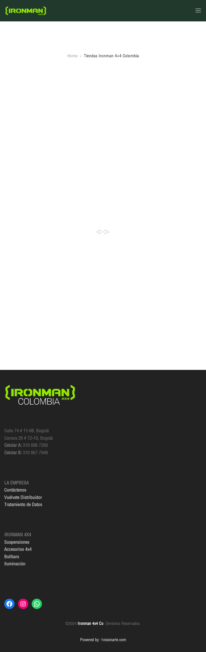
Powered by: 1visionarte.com (103, 639)
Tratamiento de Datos (23, 504)
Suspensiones (16, 542)
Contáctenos (15, 490)
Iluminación (14, 564)
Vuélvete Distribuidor (23, 497)
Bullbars (11, 556)
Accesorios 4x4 (18, 549)
